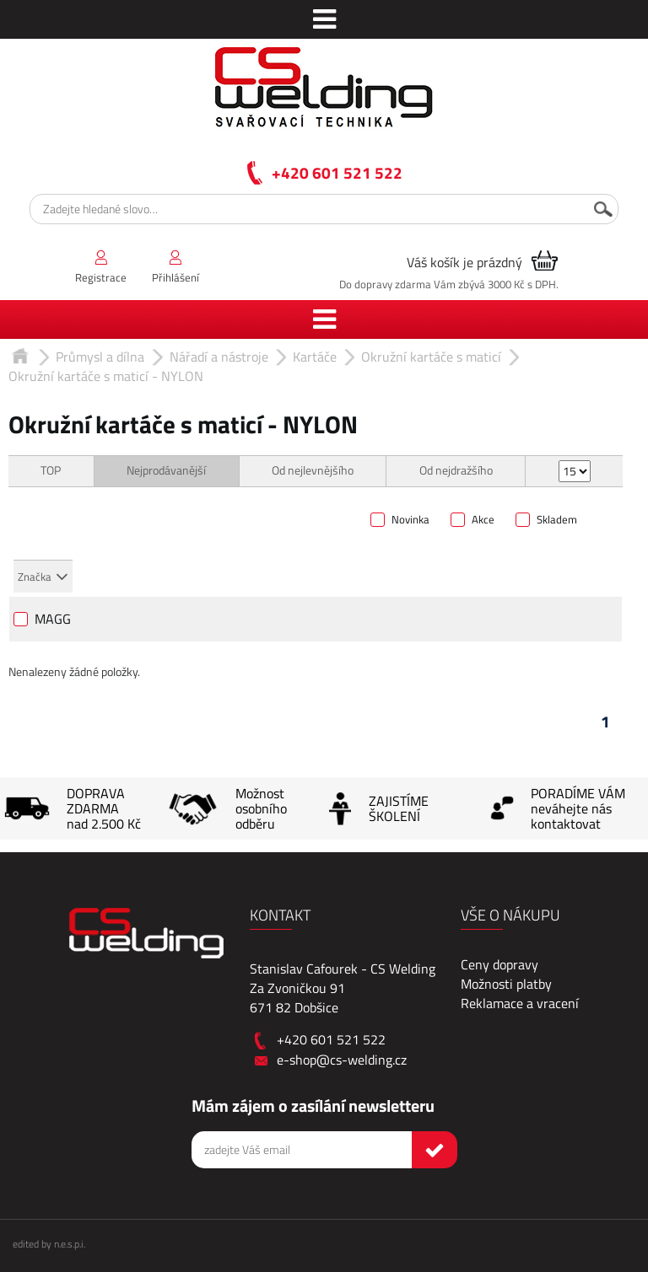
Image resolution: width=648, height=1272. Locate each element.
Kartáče (315, 357)
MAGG (53, 620)
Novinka (410, 520)
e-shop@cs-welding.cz (342, 1059)
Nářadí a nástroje (219, 357)
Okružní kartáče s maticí (431, 357)
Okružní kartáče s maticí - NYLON (105, 376)
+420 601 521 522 (337, 172)
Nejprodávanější (166, 471)
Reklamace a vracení (520, 1003)
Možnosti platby (506, 984)
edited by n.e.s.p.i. (49, 1244)
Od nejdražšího (456, 471)
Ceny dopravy (499, 964)
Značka (34, 576)
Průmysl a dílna (100, 357)
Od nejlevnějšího (313, 471)
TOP (50, 471)
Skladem (557, 520)
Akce (483, 520)
